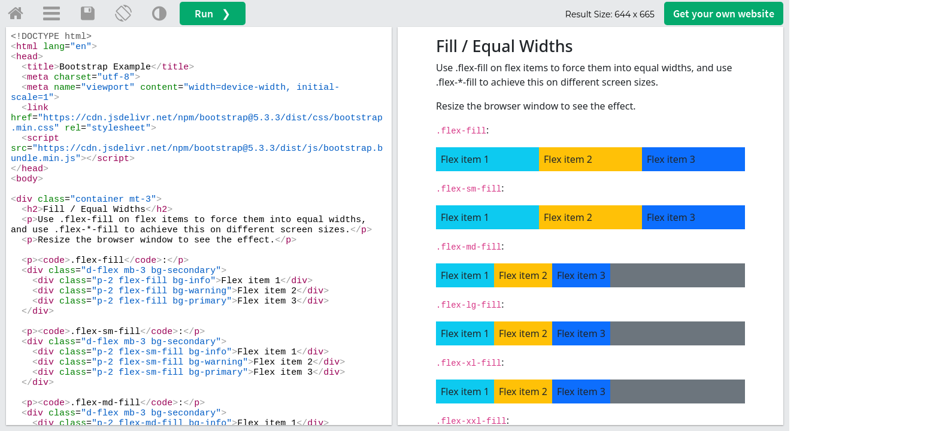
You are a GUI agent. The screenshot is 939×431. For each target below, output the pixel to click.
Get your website (723, 13)
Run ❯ (213, 13)
